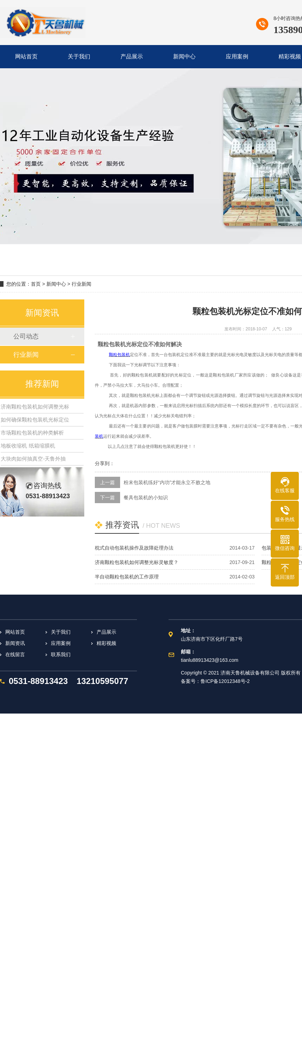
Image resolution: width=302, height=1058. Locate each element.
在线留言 (15, 654)
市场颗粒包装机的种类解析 (32, 433)
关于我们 (61, 632)
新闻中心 (56, 284)
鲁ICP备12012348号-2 (225, 681)
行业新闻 (81, 284)
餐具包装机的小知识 (146, 497)
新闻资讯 (15, 643)
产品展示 (106, 632)
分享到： (104, 463)
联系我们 (61, 654)
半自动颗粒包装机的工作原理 (127, 576)
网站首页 (15, 632)
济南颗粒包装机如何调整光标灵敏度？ (136, 562)
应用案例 (61, 643)
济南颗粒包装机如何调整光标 (35, 407)
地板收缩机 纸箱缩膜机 (28, 446)
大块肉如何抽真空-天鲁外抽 (33, 459)
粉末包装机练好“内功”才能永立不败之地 (167, 482)
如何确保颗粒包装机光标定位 (35, 420)
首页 (36, 284)
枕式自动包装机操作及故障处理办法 (134, 548)
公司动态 (26, 336)
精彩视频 (106, 643)
